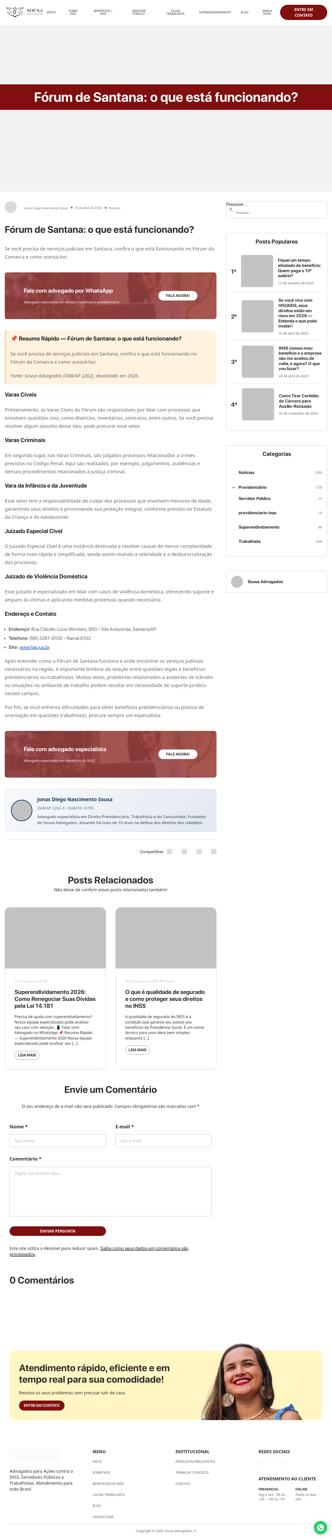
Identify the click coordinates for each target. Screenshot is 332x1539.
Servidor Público (139, 12)
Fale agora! (178, 295)
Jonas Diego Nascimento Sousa (46, 208)
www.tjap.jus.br (35, 647)
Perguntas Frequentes (195, 1465)
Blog (244, 12)
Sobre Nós (73, 12)
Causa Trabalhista (175, 12)
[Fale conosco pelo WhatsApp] (320, 1527)
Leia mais (31, 1056)
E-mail (125, 1128)
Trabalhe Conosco (192, 1476)
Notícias (115, 208)
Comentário (25, 1160)
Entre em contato (303, 12)
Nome (19, 1128)
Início (51, 12)
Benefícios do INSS (108, 1486)
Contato (183, 1486)
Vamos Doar (267, 12)
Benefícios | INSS (103, 12)
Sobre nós (101, 1476)
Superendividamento (215, 12)
